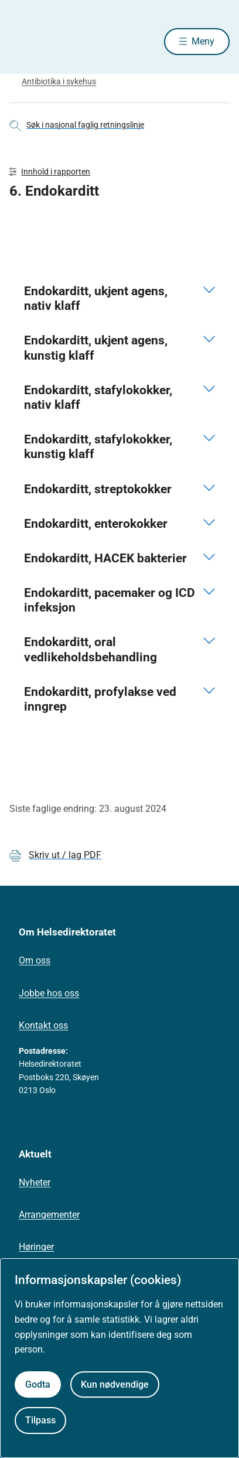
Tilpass (40, 1420)
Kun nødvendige (115, 1384)
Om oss (34, 960)
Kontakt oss (43, 1025)
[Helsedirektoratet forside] (23, 41)
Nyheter (34, 1182)
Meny (203, 41)
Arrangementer (49, 1214)
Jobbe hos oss (49, 993)
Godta (37, 1384)
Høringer (36, 1246)
